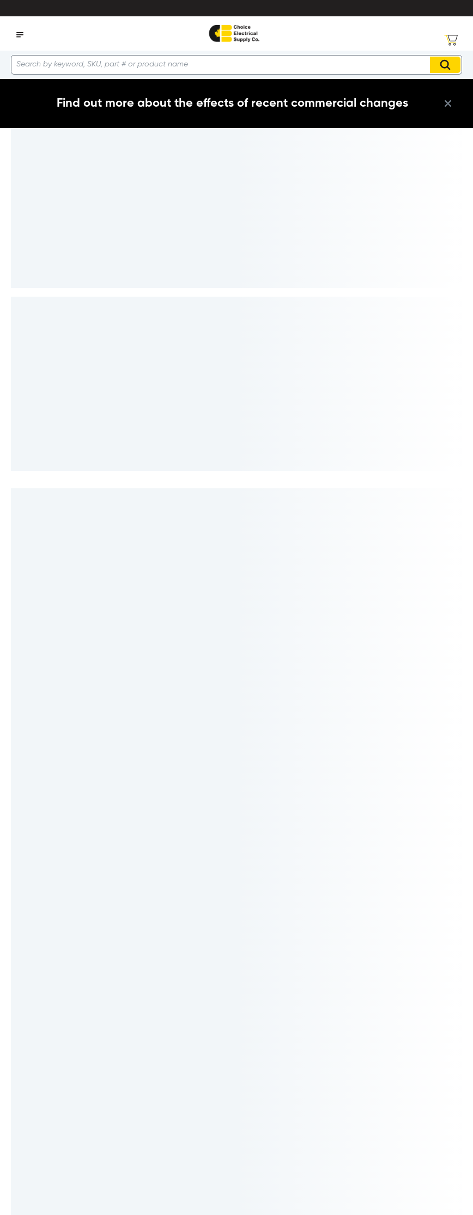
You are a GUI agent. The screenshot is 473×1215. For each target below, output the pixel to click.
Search (447, 65)
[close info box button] (448, 103)
